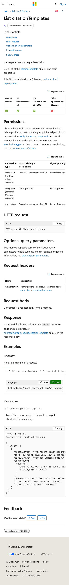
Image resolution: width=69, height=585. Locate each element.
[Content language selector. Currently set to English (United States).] (20, 546)
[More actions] (62, 11)
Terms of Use (42, 570)
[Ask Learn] (57, 11)
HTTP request (12, 41)
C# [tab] (13, 370)
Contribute (11, 566)
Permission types (13, 144)
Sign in (63, 4)
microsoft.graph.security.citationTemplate (26, 332)
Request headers (14, 49)
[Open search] (56, 4)
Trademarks (11, 575)
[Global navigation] (3, 4)
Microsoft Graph (20, 11)
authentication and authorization (36, 289)
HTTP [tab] (7, 370)
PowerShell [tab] (51, 370)
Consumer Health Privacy (18, 570)
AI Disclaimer (12, 561)
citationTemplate (29, 68)
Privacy (23, 566)
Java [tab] (24, 370)
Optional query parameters (19, 45)
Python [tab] (61, 370)
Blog (45, 561)
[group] (34, 183)
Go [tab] (18, 370)
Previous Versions (30, 561)
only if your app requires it (34, 136)
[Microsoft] (35, 4)
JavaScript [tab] (33, 370)
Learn (6, 11)
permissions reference (24, 148)
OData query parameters (35, 255)
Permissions (11, 37)
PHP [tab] (42, 370)
